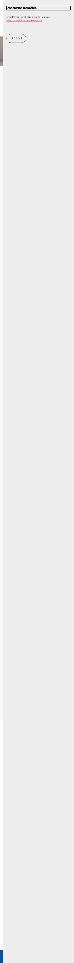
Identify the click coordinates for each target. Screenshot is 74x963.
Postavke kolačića (22, 8)
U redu (16, 38)
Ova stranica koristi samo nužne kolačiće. (28, 19)
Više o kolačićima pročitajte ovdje (24, 20)
